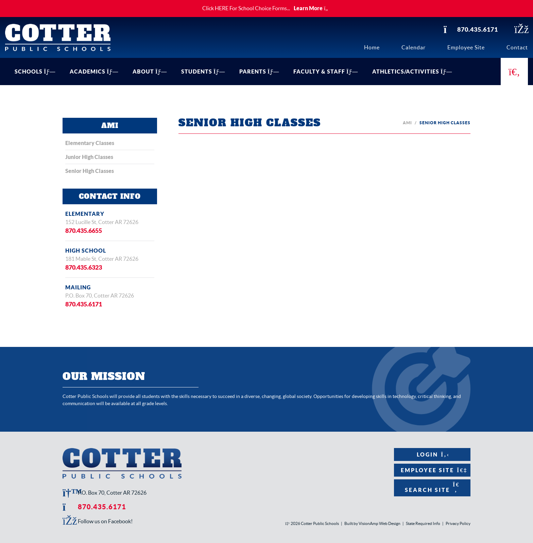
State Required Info (423, 523)
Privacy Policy (458, 523)
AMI (407, 123)
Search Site (432, 487)
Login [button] (432, 454)
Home (372, 47)
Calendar (413, 47)
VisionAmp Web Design (379, 523)
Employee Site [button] (432, 470)
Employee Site (466, 47)
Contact (517, 47)
